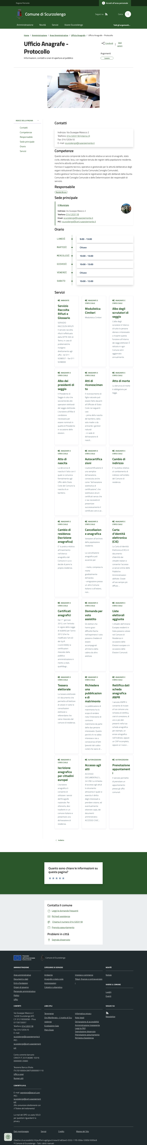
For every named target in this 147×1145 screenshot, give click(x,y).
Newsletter (110, 1016)
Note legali (79, 1017)
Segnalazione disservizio (85, 1031)
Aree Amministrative (59, 35)
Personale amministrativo (24, 991)
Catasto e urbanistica (53, 987)
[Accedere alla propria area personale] (115, 3)
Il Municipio (63, 205)
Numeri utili (18, 1078)
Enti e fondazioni (21, 983)
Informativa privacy (83, 1013)
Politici (16, 995)
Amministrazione (25, 25)
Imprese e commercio (84, 974)
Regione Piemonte (23, 3)
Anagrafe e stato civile (91, 302)
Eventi (108, 996)
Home (26, 35)
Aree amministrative (22, 974)
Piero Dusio (49, 1029)
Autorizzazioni (93, 759)
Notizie (109, 974)
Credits (61, 1131)
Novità (42, 25)
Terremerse (49, 1013)
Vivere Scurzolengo (73, 25)
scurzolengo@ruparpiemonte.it (80, 143)
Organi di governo (21, 987)
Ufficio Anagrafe (78, 35)
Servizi (55, 25)
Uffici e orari (19, 1074)
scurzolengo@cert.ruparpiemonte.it (79, 221)
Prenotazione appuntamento (87, 1034)
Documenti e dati (21, 979)
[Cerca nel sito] (127, 14)
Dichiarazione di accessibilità (87, 1021)
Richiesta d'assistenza (84, 1037)
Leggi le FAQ (80, 1028)
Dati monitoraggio (21, 1131)
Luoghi (108, 992)
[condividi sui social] (107, 43)
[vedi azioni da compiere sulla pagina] (118, 44)
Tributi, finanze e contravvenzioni (88, 981)
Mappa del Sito (82, 1131)
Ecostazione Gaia (51, 1025)
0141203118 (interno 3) (78, 136)
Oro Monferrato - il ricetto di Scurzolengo (58, 1019)
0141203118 (72, 214)
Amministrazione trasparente (87, 1025)
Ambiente (63, 300)
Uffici (16, 999)
